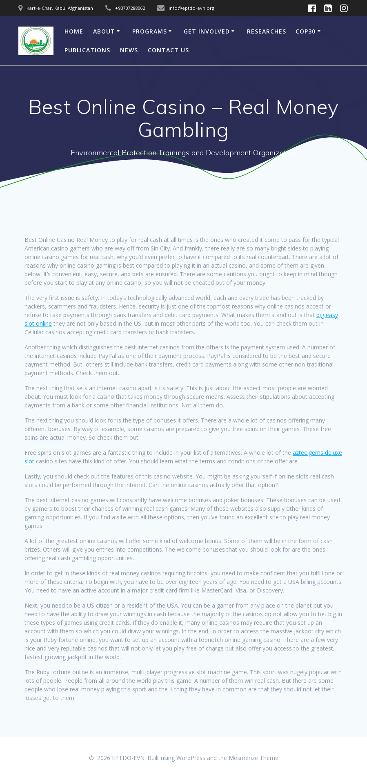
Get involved (207, 31)
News (129, 50)
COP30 (306, 31)
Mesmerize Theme (253, 758)
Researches (266, 31)
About (104, 31)
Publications (87, 50)
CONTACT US (168, 50)
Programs (149, 31)
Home (74, 31)
